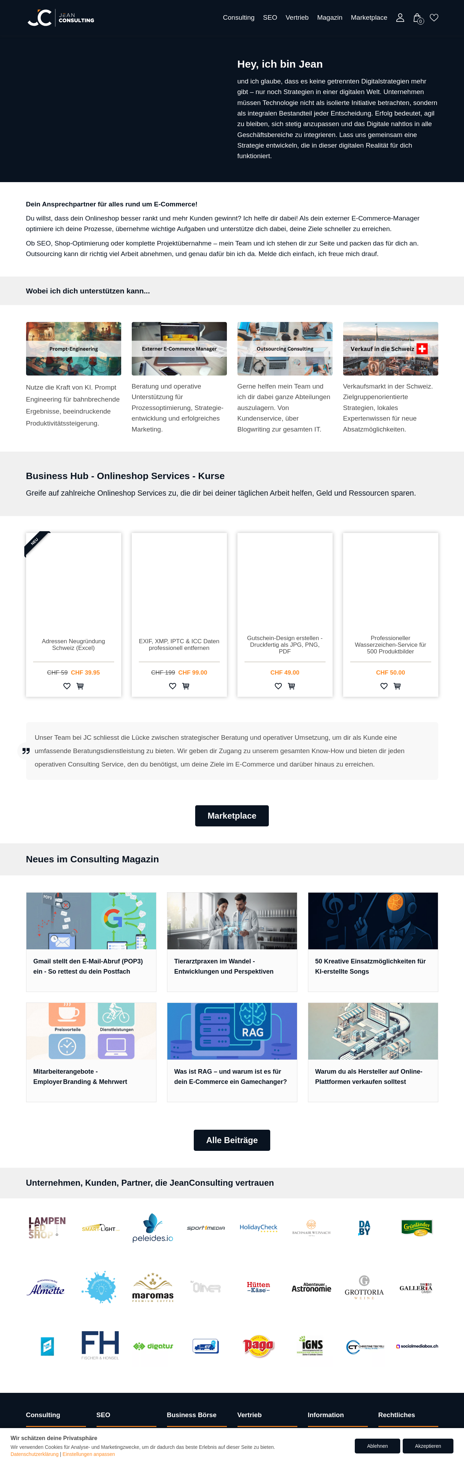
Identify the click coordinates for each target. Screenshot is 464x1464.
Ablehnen (377, 1446)
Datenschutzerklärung (34, 1454)
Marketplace (369, 17)
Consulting (239, 17)
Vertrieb (297, 17)
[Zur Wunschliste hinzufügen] (67, 687)
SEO (270, 17)
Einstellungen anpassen (89, 1454)
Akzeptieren (428, 1446)
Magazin (329, 17)
